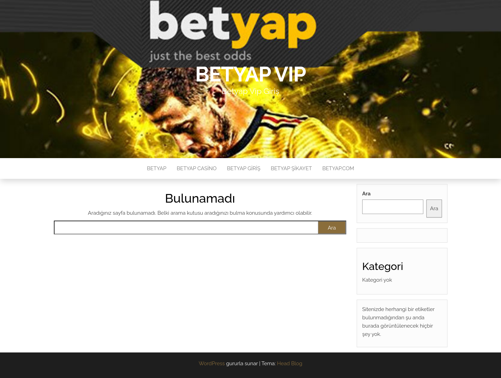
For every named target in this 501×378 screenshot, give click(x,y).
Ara (366, 194)
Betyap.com (338, 168)
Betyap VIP (250, 74)
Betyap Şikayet (291, 168)
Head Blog (289, 363)
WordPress (212, 363)
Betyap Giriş (243, 168)
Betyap (156, 168)
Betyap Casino (197, 168)
